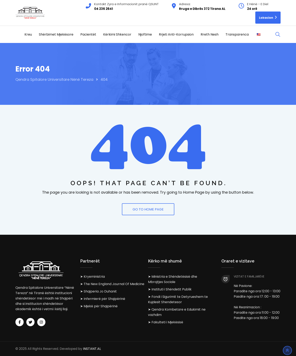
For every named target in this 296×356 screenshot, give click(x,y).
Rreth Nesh (210, 34)
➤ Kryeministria (92, 276)
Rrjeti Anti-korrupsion (176, 34)
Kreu (28, 34)
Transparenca (237, 34)
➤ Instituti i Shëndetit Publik (170, 289)
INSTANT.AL (92, 348)
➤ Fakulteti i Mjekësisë (165, 322)
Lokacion (268, 17)
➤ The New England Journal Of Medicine (112, 284)
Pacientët (88, 34)
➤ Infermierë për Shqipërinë (102, 298)
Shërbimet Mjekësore (56, 34)
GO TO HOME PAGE (148, 209)
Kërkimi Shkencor (117, 34)
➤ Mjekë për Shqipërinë (99, 306)
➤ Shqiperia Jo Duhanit (98, 291)
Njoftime (145, 34)
